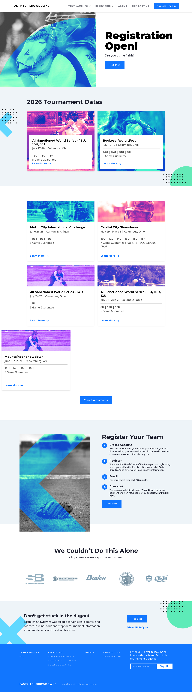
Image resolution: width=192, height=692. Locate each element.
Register (115, 64)
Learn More (39, 163)
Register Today (166, 5)
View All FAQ (135, 627)
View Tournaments (96, 400)
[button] (81, 6)
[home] (39, 6)
